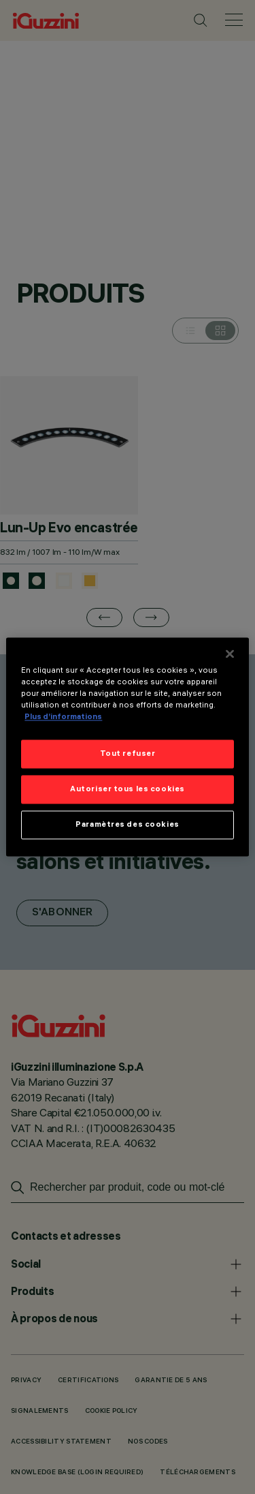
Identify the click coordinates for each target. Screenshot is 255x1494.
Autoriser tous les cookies (127, 789)
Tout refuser (128, 754)
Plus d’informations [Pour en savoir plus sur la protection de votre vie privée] (63, 717)
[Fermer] (230, 654)
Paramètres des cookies (127, 824)
